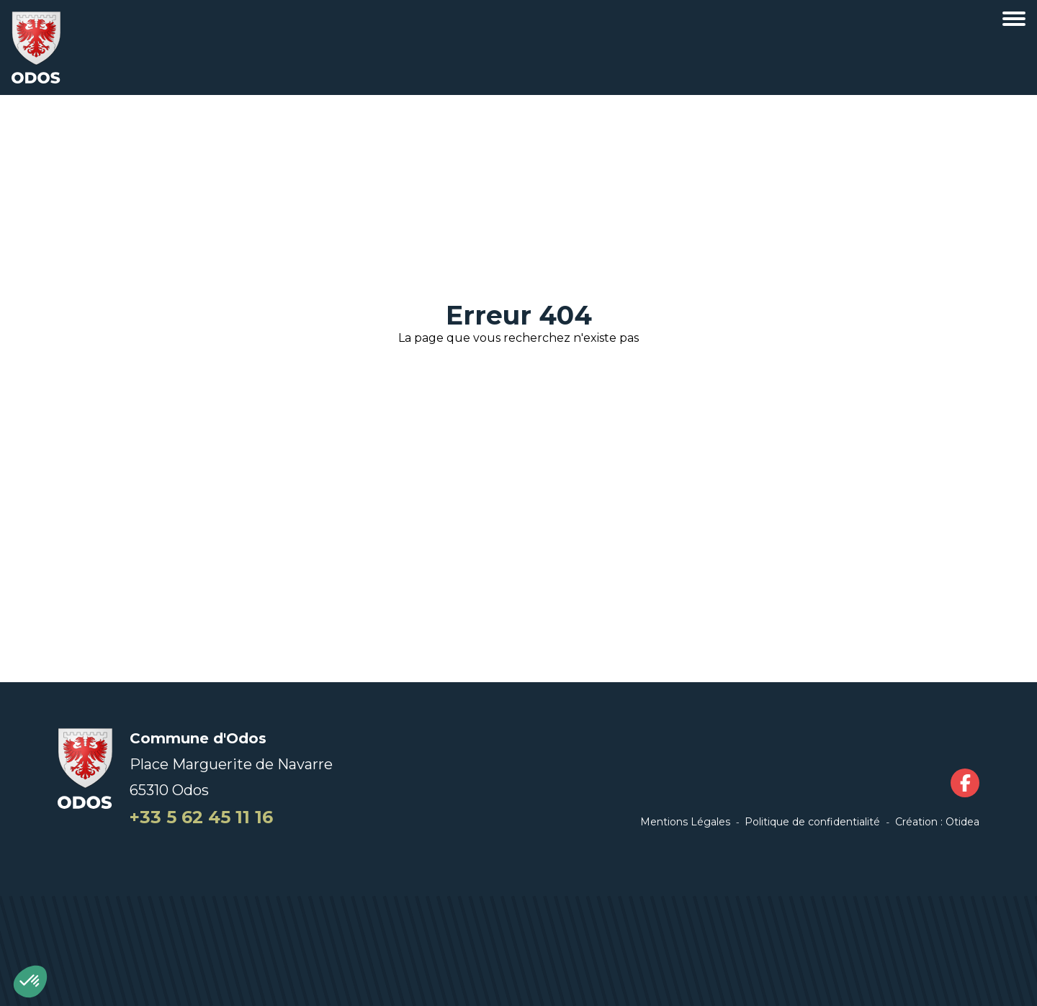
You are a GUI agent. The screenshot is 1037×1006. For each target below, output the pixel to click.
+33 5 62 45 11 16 (201, 817)
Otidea (962, 821)
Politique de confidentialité (812, 821)
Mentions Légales (685, 821)
